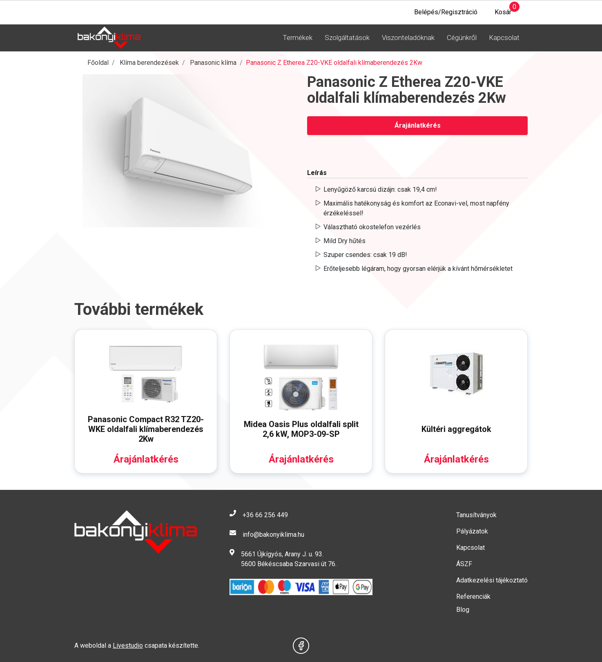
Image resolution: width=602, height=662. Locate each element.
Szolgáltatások (347, 37)
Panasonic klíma (213, 62)
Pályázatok (472, 531)
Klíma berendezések (149, 62)
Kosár (498, 10)
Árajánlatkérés (418, 125)
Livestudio (128, 645)
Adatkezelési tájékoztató (492, 580)
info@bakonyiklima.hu (273, 534)
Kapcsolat (504, 37)
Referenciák (473, 596)
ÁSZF (464, 564)
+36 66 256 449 (265, 515)
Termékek (297, 37)
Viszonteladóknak (408, 37)
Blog (462, 609)
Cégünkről (462, 37)
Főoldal (98, 62)
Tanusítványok (476, 515)
